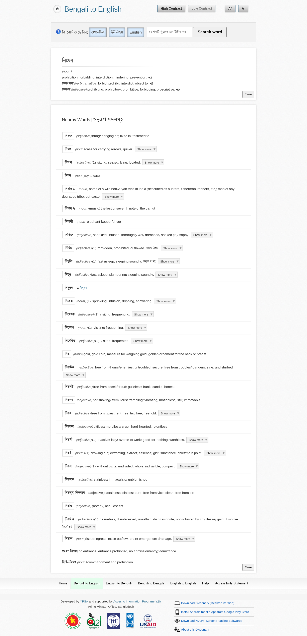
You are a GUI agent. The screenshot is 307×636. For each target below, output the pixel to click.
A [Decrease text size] (243, 8)
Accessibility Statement (231, 583)
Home (63, 583)
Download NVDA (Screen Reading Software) (211, 621)
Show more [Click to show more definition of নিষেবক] (141, 314)
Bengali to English (93, 9)
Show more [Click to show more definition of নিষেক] (163, 301)
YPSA (84, 601)
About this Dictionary (195, 629)
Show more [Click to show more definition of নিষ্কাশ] (183, 538)
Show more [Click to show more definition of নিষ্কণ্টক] (73, 375)
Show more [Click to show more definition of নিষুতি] (167, 261)
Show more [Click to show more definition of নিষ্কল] (187, 466)
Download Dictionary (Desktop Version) (207, 603)
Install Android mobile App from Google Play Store (215, 612)
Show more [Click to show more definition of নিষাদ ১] (112, 196)
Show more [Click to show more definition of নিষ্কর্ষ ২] (84, 527)
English (135, 32)
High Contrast (171, 8)
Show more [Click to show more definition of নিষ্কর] (168, 413)
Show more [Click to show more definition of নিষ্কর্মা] (196, 440)
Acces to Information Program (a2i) (137, 601)
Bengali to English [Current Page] (86, 583)
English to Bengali (119, 583)
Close (248, 94)
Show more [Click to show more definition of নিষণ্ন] (152, 162)
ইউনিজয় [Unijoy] (117, 32)
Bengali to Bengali (151, 583)
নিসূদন (83, 288)
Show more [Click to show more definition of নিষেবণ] (135, 327)
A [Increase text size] (230, 8)
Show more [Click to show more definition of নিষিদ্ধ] (170, 248)
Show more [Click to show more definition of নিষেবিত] (140, 341)
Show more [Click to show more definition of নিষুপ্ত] (165, 274)
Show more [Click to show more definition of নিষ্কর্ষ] (213, 453)
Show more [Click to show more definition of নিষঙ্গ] (144, 149)
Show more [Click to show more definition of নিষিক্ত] (200, 235)
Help (205, 583)
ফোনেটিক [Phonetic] (97, 32)
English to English (183, 583)
